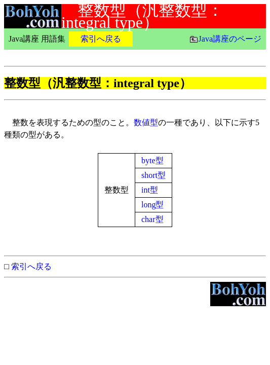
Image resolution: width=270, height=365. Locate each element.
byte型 (152, 160)
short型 (153, 175)
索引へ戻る (31, 266)
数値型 (146, 122)
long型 (152, 204)
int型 (149, 190)
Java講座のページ (230, 38)
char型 (152, 219)
